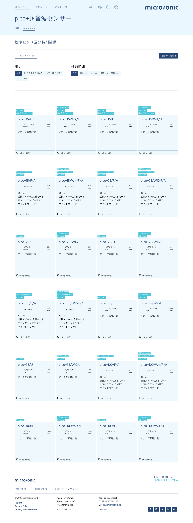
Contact (103, 510)
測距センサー (22, 7)
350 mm (94, 73)
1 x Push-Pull (21, 78)
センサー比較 (168, 56)
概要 (17, 28)
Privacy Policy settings (26, 510)
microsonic (25, 481)
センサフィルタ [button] (27, 55)
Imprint (18, 503)
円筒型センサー (42, 489)
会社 (91, 7)
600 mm (104, 73)
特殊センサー (42, 7)
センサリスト (29, 28)
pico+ (57, 489)
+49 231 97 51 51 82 (109, 501)
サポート (79, 7)
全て (18, 73)
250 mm (83, 73)
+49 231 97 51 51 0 (67, 510)
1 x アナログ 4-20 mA (33, 73)
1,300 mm (115, 73)
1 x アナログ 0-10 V (54, 73)
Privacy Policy (22, 506)
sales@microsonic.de (110, 505)
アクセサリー (62, 7)
